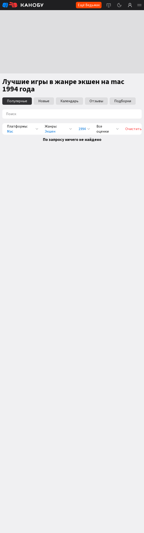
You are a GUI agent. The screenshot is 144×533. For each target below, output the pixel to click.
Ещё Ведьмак (89, 5)
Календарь (69, 101)
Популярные (17, 101)
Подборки (122, 101)
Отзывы (96, 101)
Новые (43, 101)
